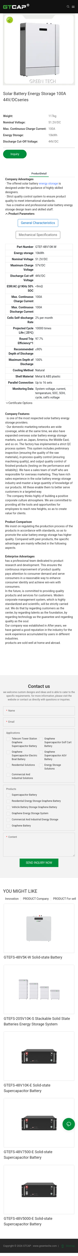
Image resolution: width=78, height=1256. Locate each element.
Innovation (12, 898)
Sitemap (68, 1245)
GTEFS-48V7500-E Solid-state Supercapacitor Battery (28, 1155)
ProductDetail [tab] (39, 173)
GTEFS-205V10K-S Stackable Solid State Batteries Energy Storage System (37, 1021)
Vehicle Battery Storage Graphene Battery (34, 807)
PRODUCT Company (36, 898)
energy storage (48, 183)
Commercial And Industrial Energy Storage (35, 819)
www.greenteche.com (45, 1245)
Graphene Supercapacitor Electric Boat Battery (24, 755)
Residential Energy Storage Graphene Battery (36, 801)
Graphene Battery (21, 825)
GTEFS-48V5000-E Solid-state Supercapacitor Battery (28, 1221)
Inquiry (15, 154)
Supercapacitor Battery (24, 794)
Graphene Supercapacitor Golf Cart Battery (57, 742)
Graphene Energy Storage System (30, 813)
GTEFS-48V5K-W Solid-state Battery (33, 957)
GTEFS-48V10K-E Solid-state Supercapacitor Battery (27, 1088)
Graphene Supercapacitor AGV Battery (55, 755)
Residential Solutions (23, 765)
